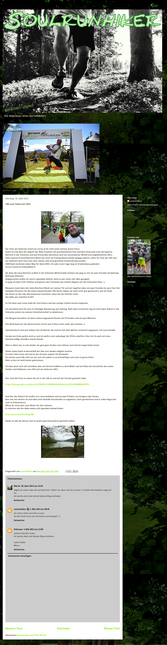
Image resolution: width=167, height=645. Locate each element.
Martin (17, 486)
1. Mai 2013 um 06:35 (39, 509)
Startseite (63, 628)
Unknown (18, 529)
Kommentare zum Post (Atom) (31, 635)
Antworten (19, 500)
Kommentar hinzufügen (19, 556)
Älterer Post (112, 628)
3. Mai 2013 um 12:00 (33, 529)
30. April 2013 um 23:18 (32, 486)
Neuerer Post (14, 628)
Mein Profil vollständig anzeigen (142, 205)
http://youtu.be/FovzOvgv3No (19, 415)
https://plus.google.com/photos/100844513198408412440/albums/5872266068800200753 (47, 384)
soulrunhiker (20, 509)
